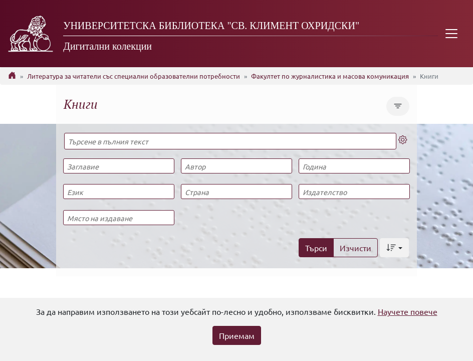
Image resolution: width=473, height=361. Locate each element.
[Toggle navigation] (451, 34)
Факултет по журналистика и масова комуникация (330, 76)
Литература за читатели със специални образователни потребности (133, 76)
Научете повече (407, 311)
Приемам (237, 335)
